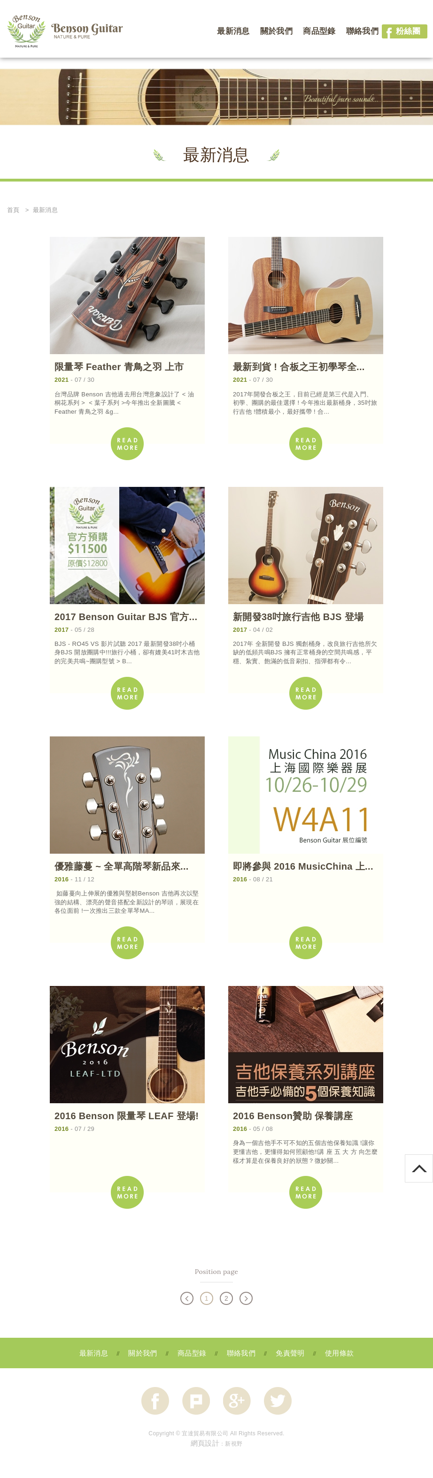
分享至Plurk (196, 1401)
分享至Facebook (155, 1401)
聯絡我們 (362, 31)
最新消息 (233, 31)
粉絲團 (401, 31)
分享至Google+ (237, 1401)
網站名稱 (65, 32)
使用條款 (339, 1353)
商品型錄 (319, 31)
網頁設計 (205, 1443)
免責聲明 (290, 1353)
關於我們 (276, 31)
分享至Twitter (278, 1401)
